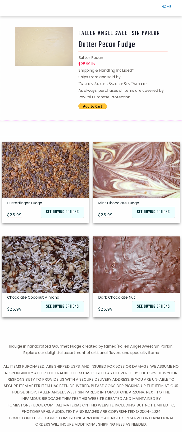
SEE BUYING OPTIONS (62, 212)
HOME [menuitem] (166, 6)
